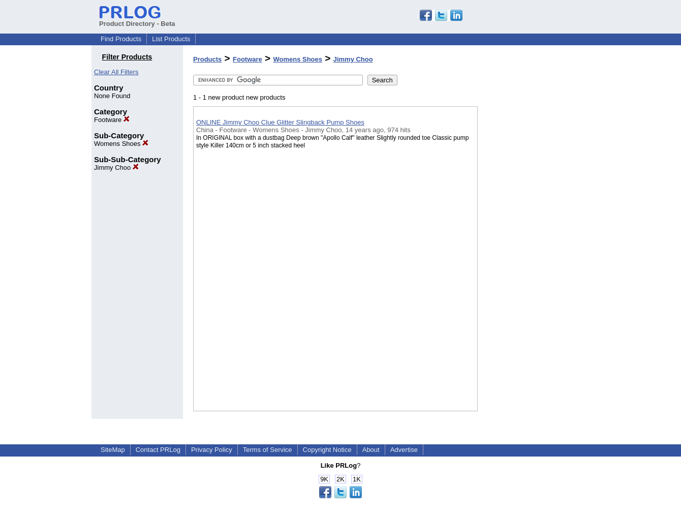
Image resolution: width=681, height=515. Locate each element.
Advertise (404, 449)
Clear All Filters (116, 72)
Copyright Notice (327, 449)
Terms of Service (267, 449)
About (371, 449)
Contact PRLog (158, 449)
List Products (171, 39)
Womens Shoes (121, 143)
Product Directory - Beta (137, 19)
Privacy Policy (211, 449)
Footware (112, 120)
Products (207, 59)
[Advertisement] (528, 263)
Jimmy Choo (116, 167)
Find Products (121, 39)
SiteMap (113, 449)
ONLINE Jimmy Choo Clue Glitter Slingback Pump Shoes (280, 122)
